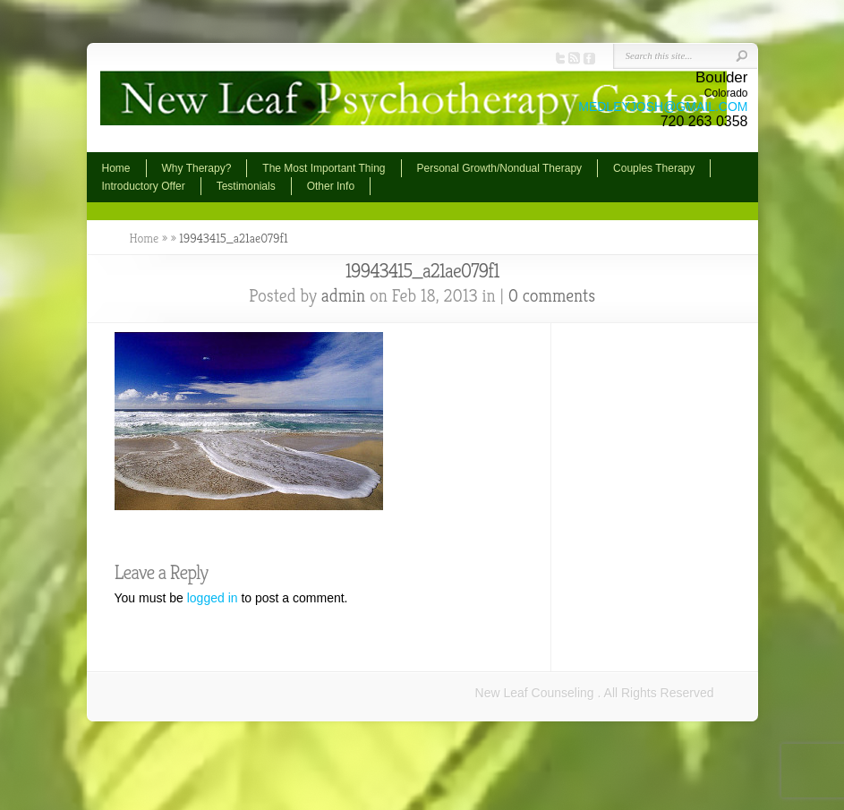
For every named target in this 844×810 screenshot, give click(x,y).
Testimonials (246, 186)
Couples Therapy (654, 168)
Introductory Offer (143, 186)
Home (116, 168)
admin (343, 296)
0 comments (551, 296)
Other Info (330, 186)
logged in (212, 598)
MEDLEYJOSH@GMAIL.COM (662, 106)
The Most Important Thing (323, 168)
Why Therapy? (197, 168)
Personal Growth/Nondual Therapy (500, 168)
